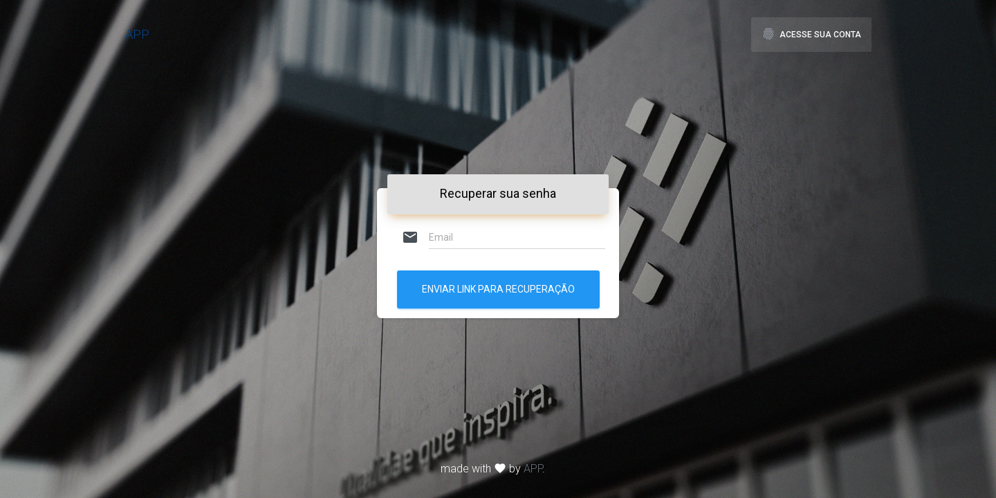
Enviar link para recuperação (498, 289)
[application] (4, 494)
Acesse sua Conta (811, 34)
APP (137, 34)
